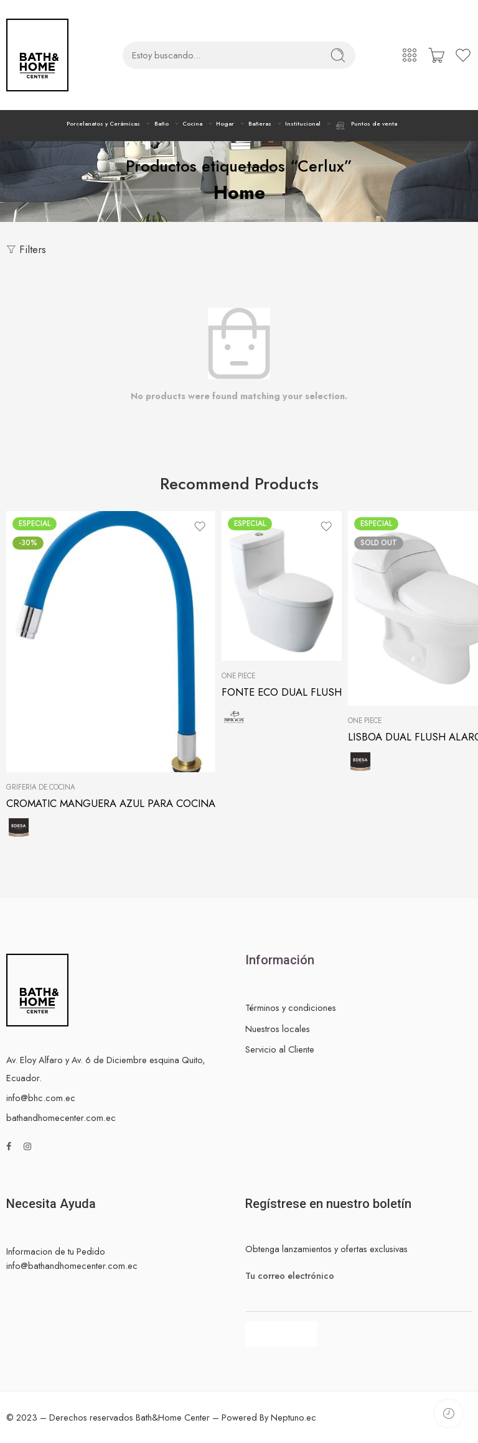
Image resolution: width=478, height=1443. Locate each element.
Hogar (225, 123)
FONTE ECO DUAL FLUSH (282, 692)
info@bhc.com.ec (40, 1097)
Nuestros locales (277, 1028)
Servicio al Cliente (279, 1049)
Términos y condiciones (290, 1007)
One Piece (238, 676)
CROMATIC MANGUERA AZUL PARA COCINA (110, 803)
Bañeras (259, 123)
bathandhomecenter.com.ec (61, 1117)
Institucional (303, 123)
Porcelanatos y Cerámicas (103, 123)
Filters (26, 249)
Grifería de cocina (40, 787)
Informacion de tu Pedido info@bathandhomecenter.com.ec (72, 1258)
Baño (161, 123)
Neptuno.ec (293, 1417)
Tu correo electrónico (358, 1276)
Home (239, 192)
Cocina (192, 123)
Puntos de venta (365, 125)
